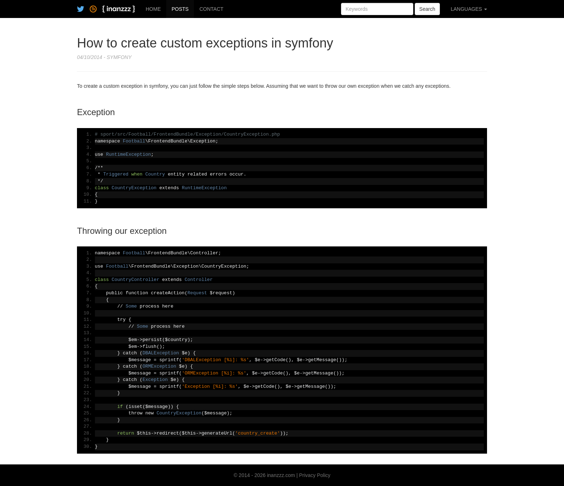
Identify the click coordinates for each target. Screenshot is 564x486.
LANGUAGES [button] (469, 9)
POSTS (180, 9)
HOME (153, 9)
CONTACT (211, 9)
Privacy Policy (314, 475)
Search (427, 9)
